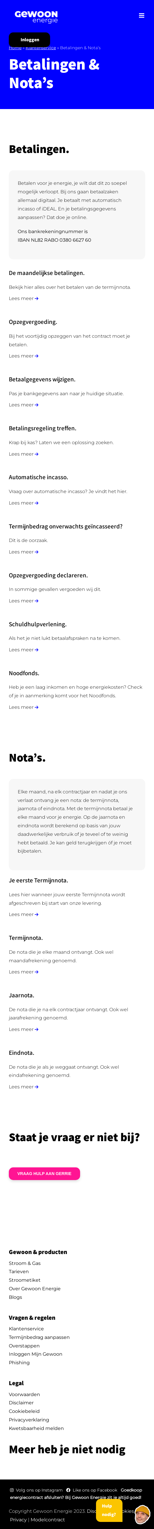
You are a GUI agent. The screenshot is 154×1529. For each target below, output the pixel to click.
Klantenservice (41, 47)
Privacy (18, 1520)
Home (15, 47)
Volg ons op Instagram (37, 1490)
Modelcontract (48, 1520)
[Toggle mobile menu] (142, 15)
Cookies (124, 1511)
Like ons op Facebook (92, 1490)
